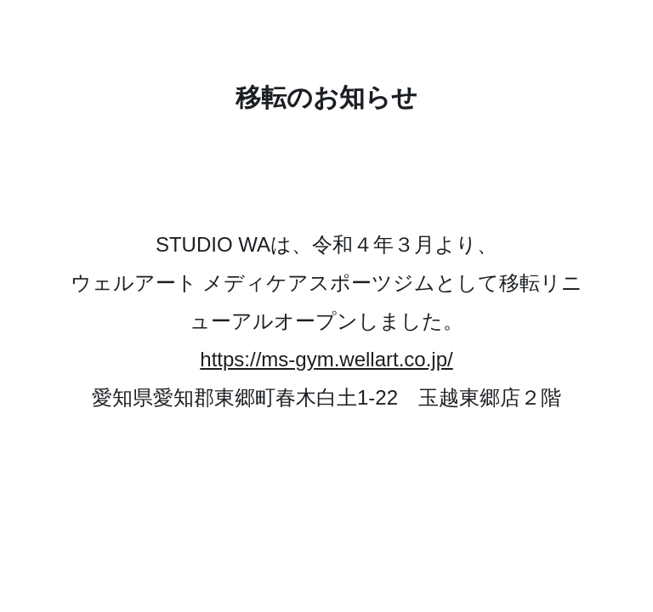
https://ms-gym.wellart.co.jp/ (326, 359)
